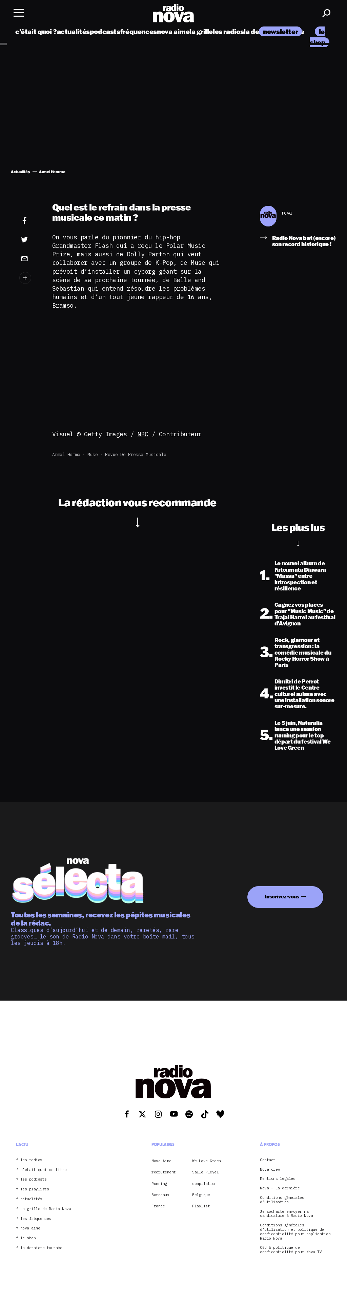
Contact (267, 1160)
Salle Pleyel (205, 1172)
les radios (228, 31)
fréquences (138, 31)
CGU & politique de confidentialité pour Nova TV (291, 1249)
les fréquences (35, 1219)
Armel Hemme (66, 454)
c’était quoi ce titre (43, 1170)
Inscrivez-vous (282, 896)
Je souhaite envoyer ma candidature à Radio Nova (286, 1213)
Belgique (201, 1194)
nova (287, 213)
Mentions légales (277, 1178)
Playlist (201, 1206)
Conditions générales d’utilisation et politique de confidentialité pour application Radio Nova (295, 1231)
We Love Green (206, 1160)
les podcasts (33, 1179)
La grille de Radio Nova (45, 1209)
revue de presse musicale (135, 454)
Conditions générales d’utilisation (282, 1199)
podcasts (105, 31)
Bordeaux (160, 1194)
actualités (73, 31)
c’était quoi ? (36, 31)
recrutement (163, 1172)
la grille (201, 31)
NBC (143, 434)
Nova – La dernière (280, 1188)
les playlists (34, 1189)
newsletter (280, 31)
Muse (92, 454)
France (158, 1206)
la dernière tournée (41, 1248)
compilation (204, 1183)
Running (159, 1183)
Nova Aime (161, 1160)
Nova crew (270, 1169)
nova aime (173, 31)
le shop (28, 1238)
